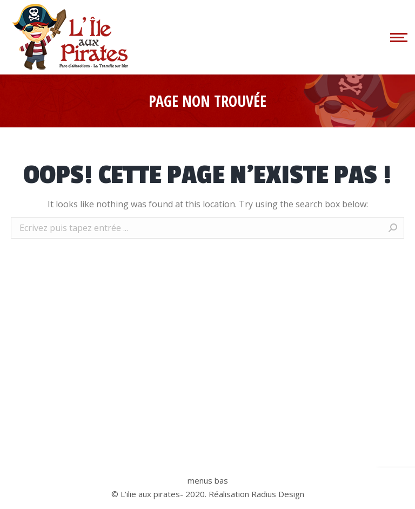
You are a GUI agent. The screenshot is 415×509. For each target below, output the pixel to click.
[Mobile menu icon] (397, 37)
